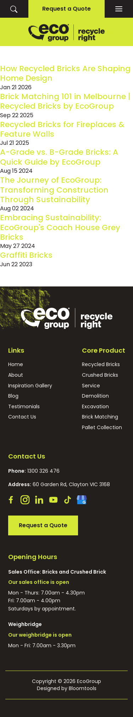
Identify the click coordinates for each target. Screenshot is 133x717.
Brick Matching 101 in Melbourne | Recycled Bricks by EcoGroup (65, 101)
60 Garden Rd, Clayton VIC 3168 (59, 484)
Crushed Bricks (100, 375)
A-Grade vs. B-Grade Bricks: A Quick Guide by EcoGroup (59, 157)
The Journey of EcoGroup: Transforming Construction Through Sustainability (54, 190)
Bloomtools (82, 688)
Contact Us (22, 417)
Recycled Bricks (101, 364)
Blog (13, 396)
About (15, 375)
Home (15, 364)
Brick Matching (100, 417)
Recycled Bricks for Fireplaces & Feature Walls (62, 129)
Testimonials (24, 406)
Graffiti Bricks (26, 255)
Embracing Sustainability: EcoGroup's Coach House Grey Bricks (60, 227)
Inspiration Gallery (30, 385)
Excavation (95, 406)
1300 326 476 (34, 470)
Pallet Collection (102, 427)
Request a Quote (66, 9)
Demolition (95, 396)
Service (91, 385)
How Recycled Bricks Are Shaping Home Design (65, 73)
